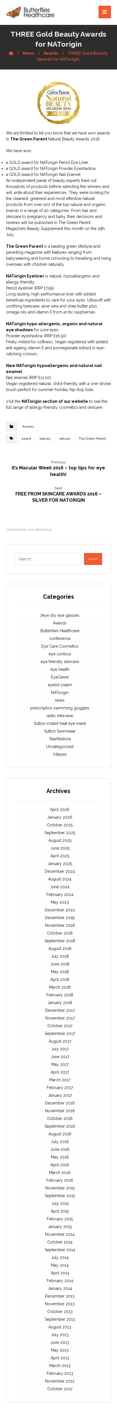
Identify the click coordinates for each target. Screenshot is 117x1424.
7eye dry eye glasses (59, 615)
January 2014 (60, 1288)
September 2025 (59, 832)
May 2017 (60, 1064)
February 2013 (60, 1373)
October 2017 (59, 1026)
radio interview (59, 715)
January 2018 (60, 1002)
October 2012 (60, 1389)
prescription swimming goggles (59, 708)
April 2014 (60, 1273)
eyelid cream (60, 685)
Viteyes (60, 754)
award (26, 439)
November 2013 (60, 1304)
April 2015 (60, 1211)
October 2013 (60, 1311)
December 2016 (60, 1103)
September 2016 (59, 1126)
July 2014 (60, 1257)
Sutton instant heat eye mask (60, 723)
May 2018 (60, 971)
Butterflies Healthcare (59, 630)
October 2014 (60, 1242)
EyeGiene (60, 677)
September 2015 (60, 1195)
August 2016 (59, 1134)
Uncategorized (59, 746)
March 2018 (60, 987)
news (60, 700)
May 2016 (60, 1157)
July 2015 (60, 1203)
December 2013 (60, 1296)
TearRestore (60, 739)
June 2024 (59, 886)
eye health (59, 669)
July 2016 (60, 1141)
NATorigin (60, 692)
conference (59, 638)
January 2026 (59, 817)
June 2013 (59, 1342)
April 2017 (60, 1072)
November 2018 (60, 925)
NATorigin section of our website (55, 401)
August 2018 (59, 948)
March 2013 (60, 1365)
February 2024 (59, 894)
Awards (28, 427)
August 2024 (59, 879)
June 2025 (59, 848)
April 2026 (59, 809)
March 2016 (60, 1172)
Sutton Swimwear (60, 731)
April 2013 (60, 1358)
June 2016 (59, 1149)
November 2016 (60, 1110)
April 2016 (59, 1165)
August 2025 (59, 840)
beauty (45, 439)
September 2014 (60, 1250)
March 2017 (59, 1080)
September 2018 (59, 941)
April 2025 (59, 856)
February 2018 (59, 995)
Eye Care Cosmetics (60, 646)
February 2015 (60, 1219)
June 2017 (60, 1056)
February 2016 (59, 1180)
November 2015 (60, 1188)
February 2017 (60, 1087)
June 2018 (59, 964)
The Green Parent (29, 139)
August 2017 (60, 1041)
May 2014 (60, 1265)
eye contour (60, 654)
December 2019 (60, 917)
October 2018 (60, 933)
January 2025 (60, 863)
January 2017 (60, 1095)
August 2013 (59, 1327)
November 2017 (60, 1018)
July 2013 (60, 1334)
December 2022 (60, 910)
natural (64, 439)
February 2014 (60, 1280)
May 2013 (60, 1350)
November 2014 (60, 1234)
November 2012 (60, 1381)
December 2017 (60, 1010)
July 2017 (60, 1049)
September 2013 (60, 1319)
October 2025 (60, 825)
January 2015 (60, 1226)
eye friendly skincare (60, 661)
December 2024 (60, 871)
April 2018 (59, 979)
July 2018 (60, 956)
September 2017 (60, 1033)
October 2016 (60, 1118)
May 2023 (60, 902)
